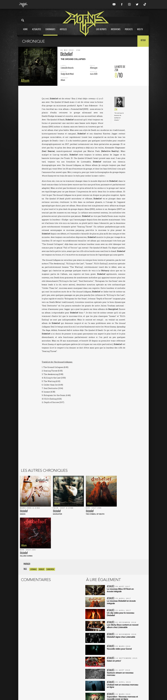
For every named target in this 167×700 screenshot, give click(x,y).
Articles (63, 32)
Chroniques (50, 32)
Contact (62, 693)
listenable (33, 519)
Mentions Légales (66, 683)
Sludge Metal (50, 519)
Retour (142, 40)
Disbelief (41, 519)
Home (25, 32)
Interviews (116, 32)
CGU (60, 685)
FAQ (60, 691)
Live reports (101, 32)
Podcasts (129, 32)
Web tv (140, 32)
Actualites (36, 32)
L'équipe (62, 688)
